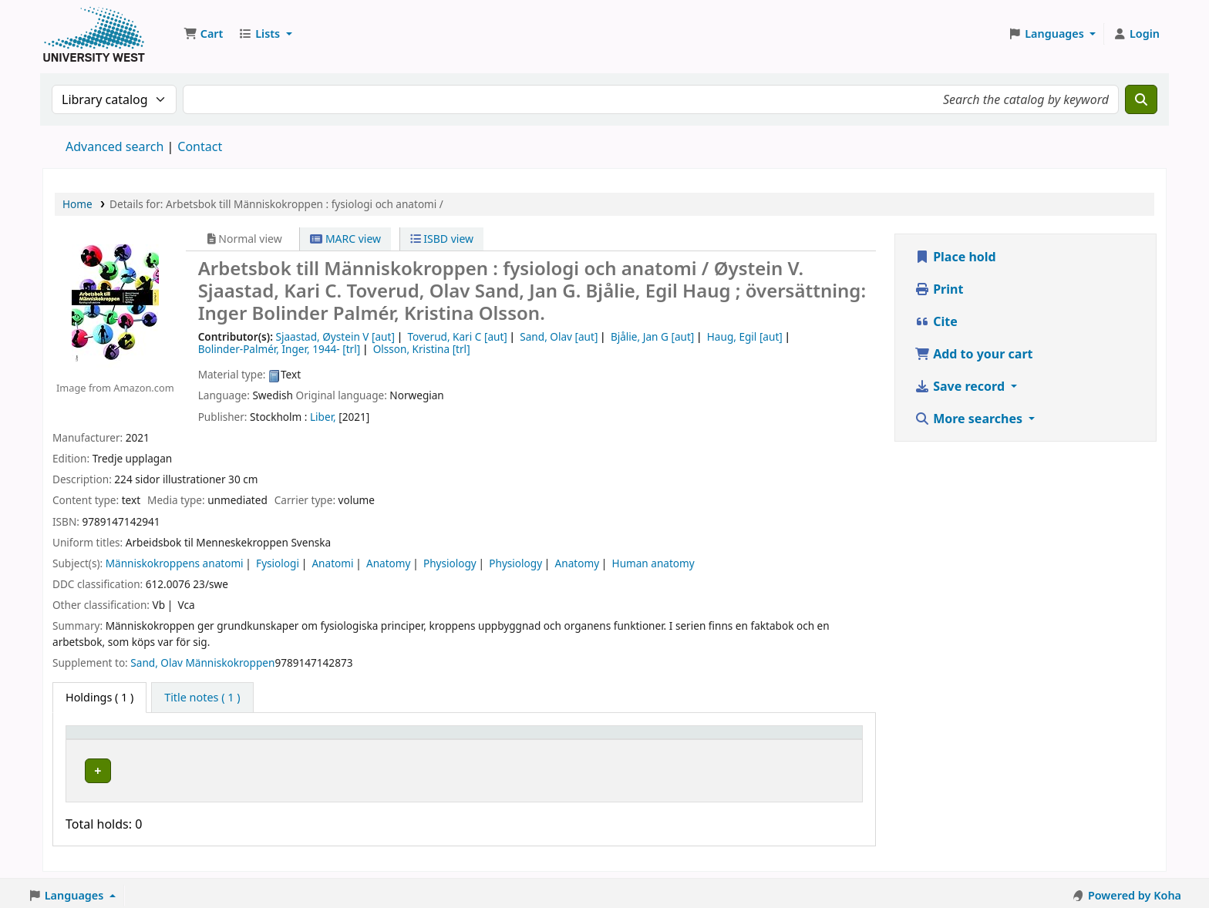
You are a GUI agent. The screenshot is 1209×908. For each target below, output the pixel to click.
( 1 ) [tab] (99, 697)
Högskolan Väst (267, 768)
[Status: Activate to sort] (648, 739)
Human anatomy (653, 563)
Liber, (323, 416)
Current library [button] (267, 739)
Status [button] (618, 739)
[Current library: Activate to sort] (327, 739)
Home (77, 204)
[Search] (1141, 99)
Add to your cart (973, 353)
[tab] (202, 697)
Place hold (955, 256)
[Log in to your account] (1136, 34)
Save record (961, 386)
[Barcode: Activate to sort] (783, 739)
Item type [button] (99, 739)
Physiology (450, 563)
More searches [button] (969, 418)
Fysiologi (277, 563)
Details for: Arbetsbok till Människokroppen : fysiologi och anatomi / (276, 204)
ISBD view (441, 238)
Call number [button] (472, 739)
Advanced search (114, 146)
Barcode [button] (731, 739)
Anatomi (332, 563)
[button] (203, 34)
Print (938, 289)
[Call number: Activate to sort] (513, 739)
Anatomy (388, 563)
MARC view (345, 238)
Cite (936, 321)
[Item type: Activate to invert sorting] (143, 739)
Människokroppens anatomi (175, 563)
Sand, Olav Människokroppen (202, 662)
